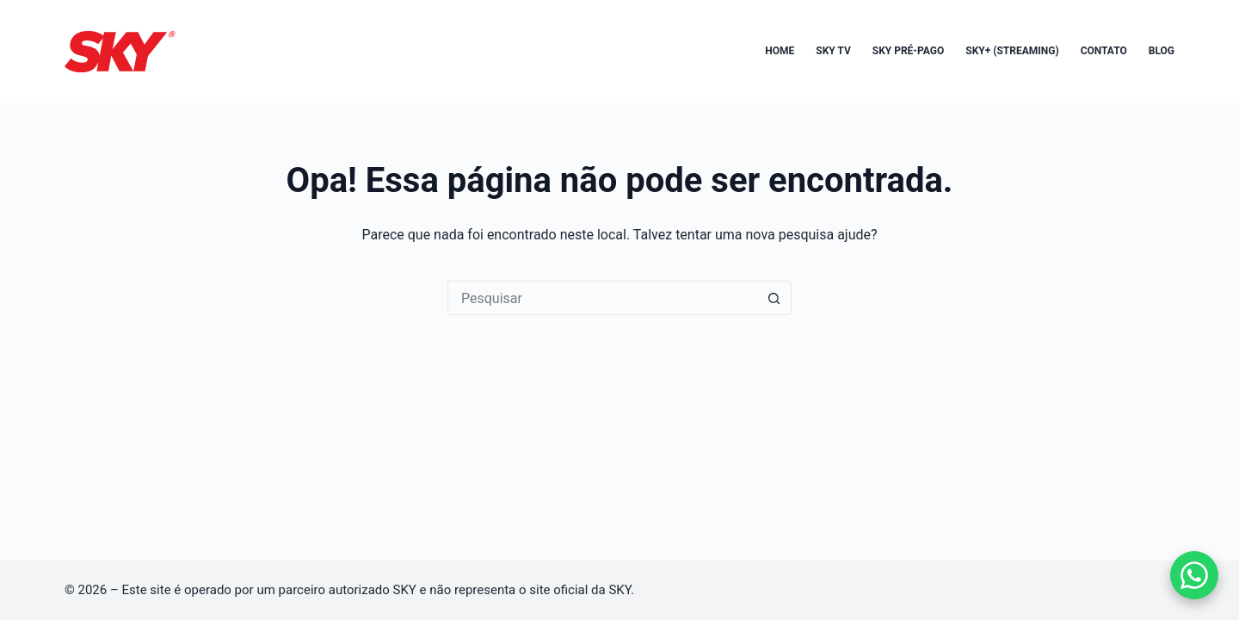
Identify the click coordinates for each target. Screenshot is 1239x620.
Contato (1104, 51)
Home (779, 51)
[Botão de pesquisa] (774, 298)
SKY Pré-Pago (908, 51)
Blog (1161, 51)
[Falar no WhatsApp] (1194, 575)
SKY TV (833, 51)
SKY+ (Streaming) (1011, 51)
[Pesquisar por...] (602, 298)
